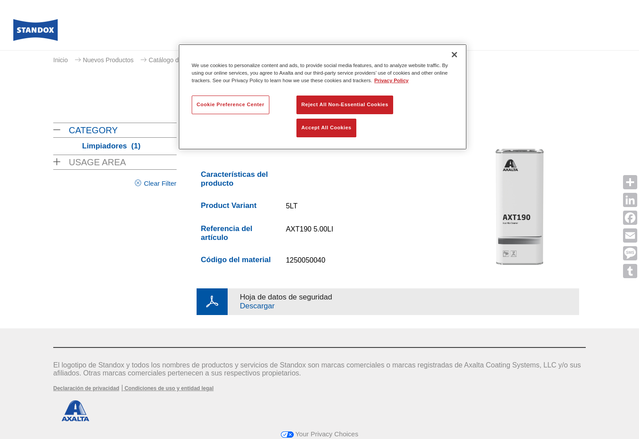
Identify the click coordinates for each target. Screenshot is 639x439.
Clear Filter (160, 183)
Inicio (60, 60)
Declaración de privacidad (86, 388)
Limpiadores (111, 146)
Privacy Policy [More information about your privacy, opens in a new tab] (392, 80)
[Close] (454, 54)
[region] (322, 97)
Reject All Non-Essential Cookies (344, 104)
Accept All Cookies (326, 127)
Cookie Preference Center (230, 104)
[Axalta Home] (35, 32)
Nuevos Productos (108, 60)
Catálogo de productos (180, 60)
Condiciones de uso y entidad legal (168, 388)
